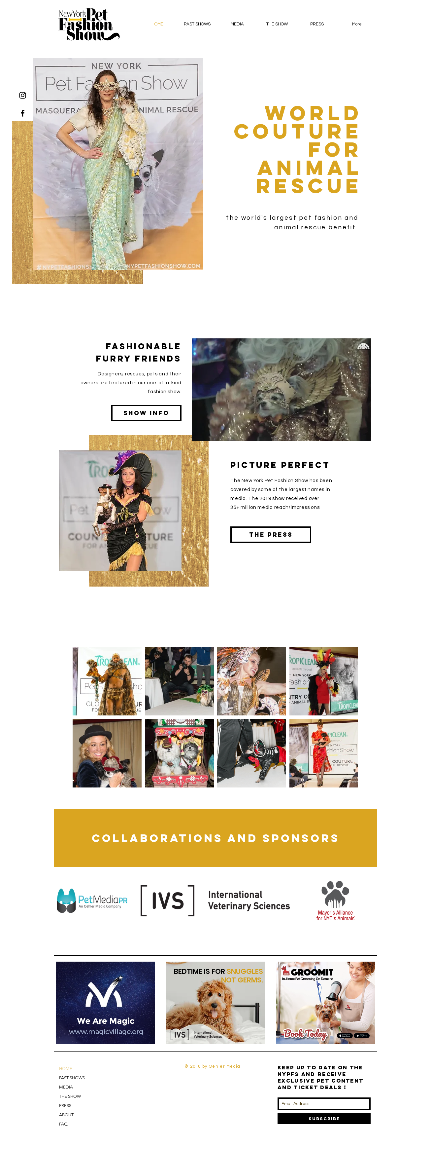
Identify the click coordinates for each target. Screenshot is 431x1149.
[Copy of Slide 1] (215, 1034)
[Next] (146, 1003)
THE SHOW (70, 1096)
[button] (197, 24)
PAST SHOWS (72, 1077)
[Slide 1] (98, 1034)
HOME (65, 1068)
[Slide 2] (106, 1034)
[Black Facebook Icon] (22, 113)
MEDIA (66, 1087)
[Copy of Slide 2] (114, 1034)
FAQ (63, 1124)
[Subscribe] (324, 1118)
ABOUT (66, 1114)
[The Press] (270, 534)
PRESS (65, 1105)
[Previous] (65, 1003)
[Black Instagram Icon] (22, 95)
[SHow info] (146, 413)
